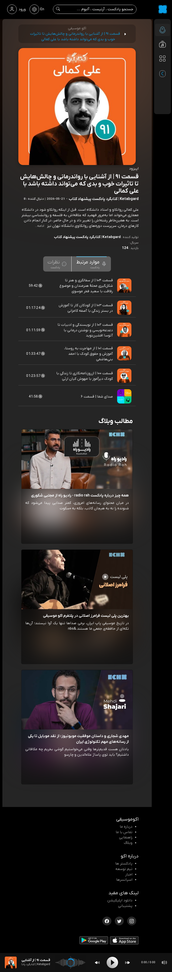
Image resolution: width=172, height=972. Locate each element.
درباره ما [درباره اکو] (126, 826)
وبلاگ (128, 843)
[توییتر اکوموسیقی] (119, 920)
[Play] (112, 962)
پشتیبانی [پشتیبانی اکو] (125, 906)
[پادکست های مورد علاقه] (162, 68)
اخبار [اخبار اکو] (128, 874)
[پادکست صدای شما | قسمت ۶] (124, 396)
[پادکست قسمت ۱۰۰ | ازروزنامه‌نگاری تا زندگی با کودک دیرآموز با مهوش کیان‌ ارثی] (124, 376)
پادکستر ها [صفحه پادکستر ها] (123, 863)
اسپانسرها (124, 879)
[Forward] (127, 962)
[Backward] (97, 962)
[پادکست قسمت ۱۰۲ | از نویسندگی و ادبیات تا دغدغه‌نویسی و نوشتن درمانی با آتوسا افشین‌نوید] (124, 330)
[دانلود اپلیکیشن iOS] (124, 941)
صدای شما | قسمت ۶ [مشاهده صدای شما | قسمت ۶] (97, 396)
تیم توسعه (123, 869)
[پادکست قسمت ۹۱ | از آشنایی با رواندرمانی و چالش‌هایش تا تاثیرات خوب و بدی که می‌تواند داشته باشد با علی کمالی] (10, 962)
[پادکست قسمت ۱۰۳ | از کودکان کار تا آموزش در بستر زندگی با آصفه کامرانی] (124, 308)
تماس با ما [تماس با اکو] (124, 832)
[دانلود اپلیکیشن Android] (93, 941)
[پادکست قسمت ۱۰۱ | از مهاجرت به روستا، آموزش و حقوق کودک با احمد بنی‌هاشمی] (124, 353)
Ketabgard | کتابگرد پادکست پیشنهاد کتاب (87, 237)
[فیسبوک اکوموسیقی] (106, 920)
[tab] (91, 264)
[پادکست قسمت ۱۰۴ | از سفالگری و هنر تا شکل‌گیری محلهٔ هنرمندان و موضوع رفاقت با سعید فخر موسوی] (124, 285)
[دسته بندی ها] (162, 58)
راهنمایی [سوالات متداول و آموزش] (125, 837)
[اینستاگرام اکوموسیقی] (131, 920)
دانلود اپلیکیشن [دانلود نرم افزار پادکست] (119, 900)
